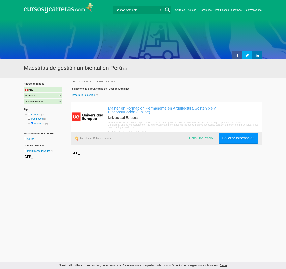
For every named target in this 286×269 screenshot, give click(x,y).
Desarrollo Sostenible (83, 95)
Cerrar (223, 265)
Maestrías (39, 123)
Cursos (192, 10)
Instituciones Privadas (40, 151)
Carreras (180, 10)
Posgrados (206, 10)
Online (31, 139)
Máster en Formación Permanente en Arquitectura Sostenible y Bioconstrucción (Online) (162, 110)
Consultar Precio (201, 138)
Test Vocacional (253, 10)
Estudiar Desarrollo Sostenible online (127, 131)
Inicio (74, 81)
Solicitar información (238, 138)
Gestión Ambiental (105, 81)
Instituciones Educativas (228, 10)
